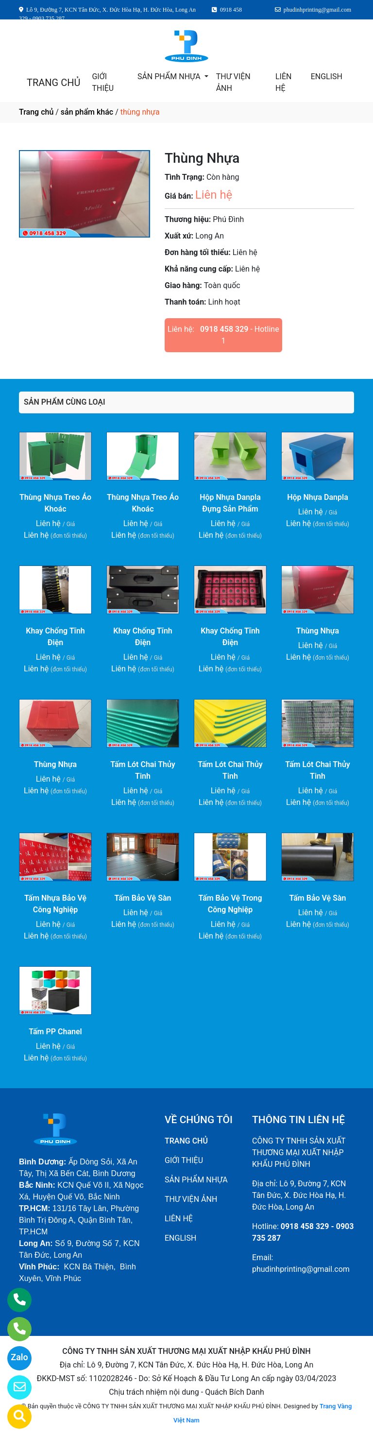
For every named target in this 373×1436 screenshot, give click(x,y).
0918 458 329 (224, 329)
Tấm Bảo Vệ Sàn (143, 898)
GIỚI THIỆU (103, 82)
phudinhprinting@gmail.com (301, 1269)
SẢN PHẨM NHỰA (170, 76)
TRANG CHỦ (53, 82)
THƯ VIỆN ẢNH (233, 82)
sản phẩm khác (87, 112)
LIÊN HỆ (283, 82)
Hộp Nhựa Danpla (317, 497)
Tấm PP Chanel (55, 1031)
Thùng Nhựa (317, 630)
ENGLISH (326, 76)
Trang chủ (36, 112)
